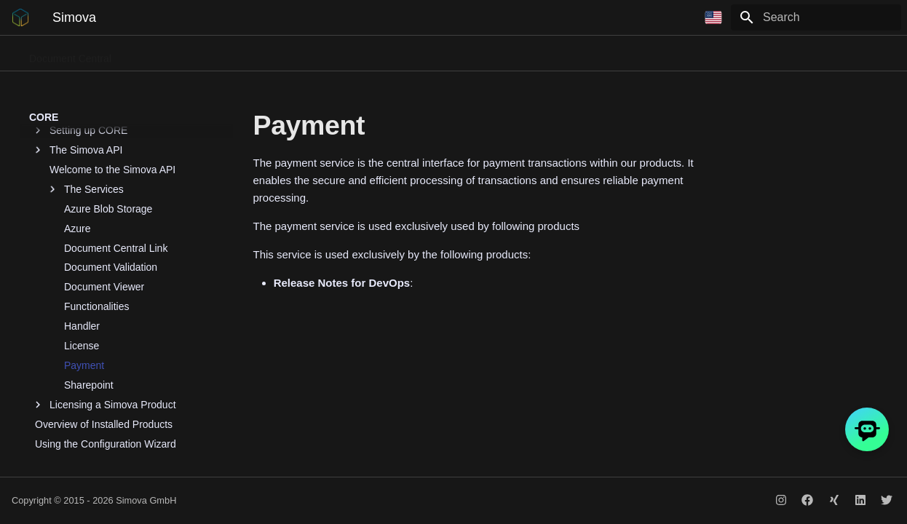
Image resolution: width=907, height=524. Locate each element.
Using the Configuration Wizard (105, 370)
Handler (82, 252)
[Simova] (20, 17)
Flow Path (447, 54)
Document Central (70, 54)
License (81, 272)
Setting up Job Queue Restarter (106, 410)
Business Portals (367, 54)
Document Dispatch (265, 54)
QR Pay (507, 54)
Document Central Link (115, 174)
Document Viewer (104, 213)
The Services (86, 115)
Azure (77, 155)
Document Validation (110, 193)
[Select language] (713, 17)
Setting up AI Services (85, 429)
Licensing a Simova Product (105, 331)
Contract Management (649, 54)
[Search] (816, 17)
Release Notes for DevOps (829, 54)
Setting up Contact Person (94, 390)
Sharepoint (89, 311)
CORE (733, 54)
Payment (84, 292)
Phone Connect (166, 54)
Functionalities (97, 233)
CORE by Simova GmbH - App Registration (104, 455)
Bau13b (561, 54)
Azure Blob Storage (108, 135)
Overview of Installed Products (104, 351)
